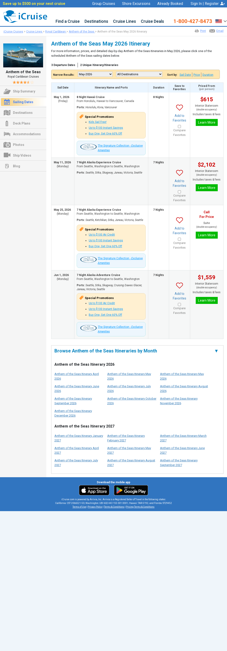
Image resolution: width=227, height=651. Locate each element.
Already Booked (170, 4)
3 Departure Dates (63, 65)
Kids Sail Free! (98, 122)
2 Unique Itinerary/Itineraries (99, 65)
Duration (207, 74)
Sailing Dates (23, 102)
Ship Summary (24, 91)
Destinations (96, 21)
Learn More (206, 122)
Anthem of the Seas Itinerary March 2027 (183, 438)
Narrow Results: (63, 74)
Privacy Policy (95, 507)
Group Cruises (103, 4)
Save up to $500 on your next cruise (34, 4)
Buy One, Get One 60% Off (105, 133)
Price (196, 74)
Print (203, 31)
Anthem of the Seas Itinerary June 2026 (76, 389)
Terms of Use (79, 507)
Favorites (173, 9)
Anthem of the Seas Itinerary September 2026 (73, 401)
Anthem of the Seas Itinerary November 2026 (179, 401)
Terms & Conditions (114, 507)
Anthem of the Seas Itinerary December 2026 (73, 413)
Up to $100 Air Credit (102, 234)
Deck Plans (21, 123)
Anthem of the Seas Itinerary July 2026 (129, 389)
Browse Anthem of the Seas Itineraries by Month (136, 351)
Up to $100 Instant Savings (106, 127)
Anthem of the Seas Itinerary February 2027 (126, 438)
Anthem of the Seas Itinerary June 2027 (182, 450)
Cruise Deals (152, 21)
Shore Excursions (136, 4)
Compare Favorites (179, 132)
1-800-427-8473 (192, 21)
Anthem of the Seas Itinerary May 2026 (129, 376)
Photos (18, 145)
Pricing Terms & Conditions (140, 507)
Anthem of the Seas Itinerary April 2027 (76, 450)
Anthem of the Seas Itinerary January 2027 (78, 438)
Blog (16, 166)
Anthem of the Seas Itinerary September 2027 (179, 463)
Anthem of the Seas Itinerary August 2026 (184, 389)
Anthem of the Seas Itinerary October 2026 (131, 401)
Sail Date (185, 74)
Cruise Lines (124, 21)
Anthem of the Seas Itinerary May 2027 (129, 450)
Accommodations (27, 134)
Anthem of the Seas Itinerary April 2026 (76, 376)
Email (220, 31)
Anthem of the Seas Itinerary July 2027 (76, 463)
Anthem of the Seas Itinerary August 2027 (131, 463)
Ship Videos (22, 155)
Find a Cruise (68, 21)
